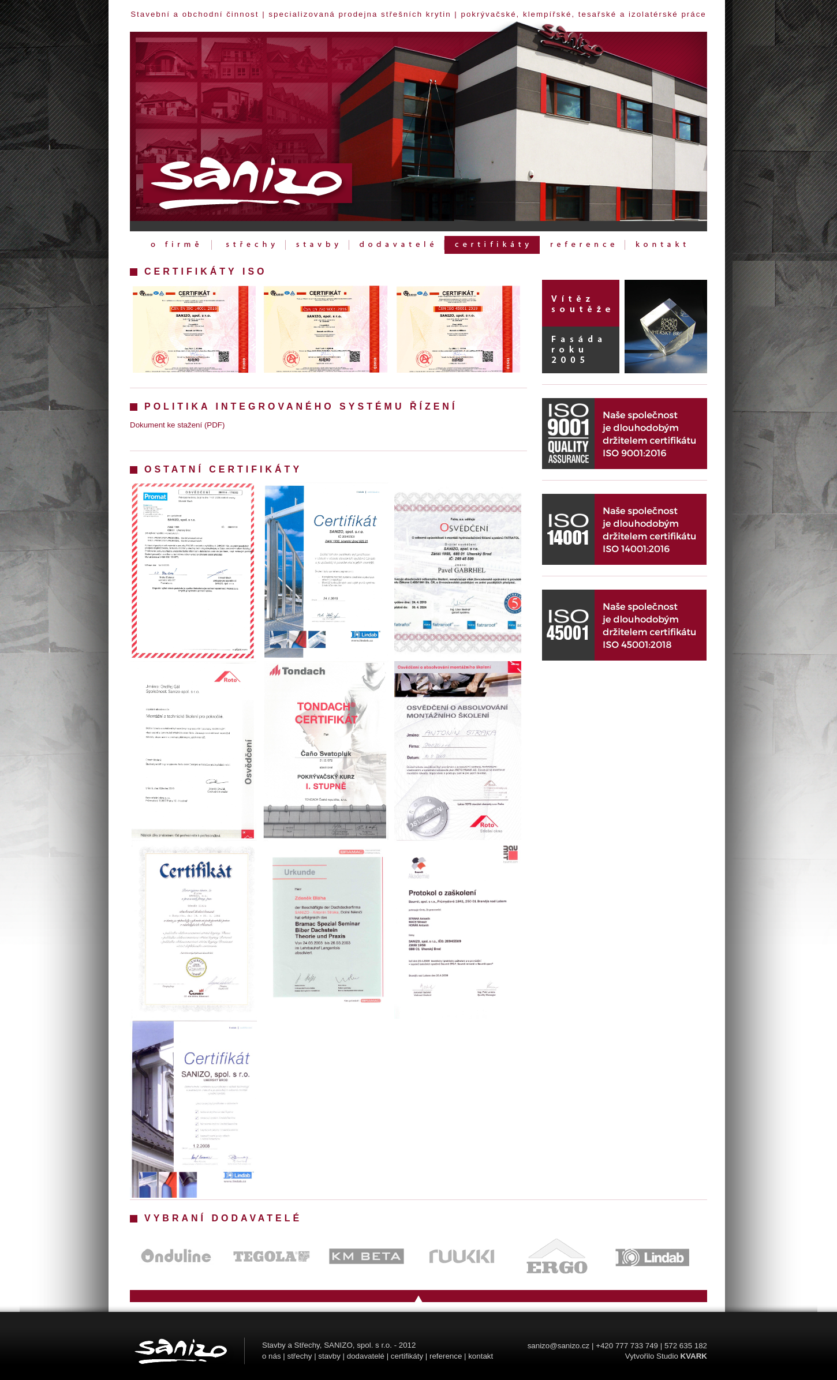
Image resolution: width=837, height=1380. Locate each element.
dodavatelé (365, 1356)
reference (445, 1356)
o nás (271, 1356)
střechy (299, 1356)
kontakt (480, 1356)
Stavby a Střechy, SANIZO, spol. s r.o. (327, 1345)
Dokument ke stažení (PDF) (177, 425)
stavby (329, 1356)
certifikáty (407, 1356)
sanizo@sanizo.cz (559, 1345)
